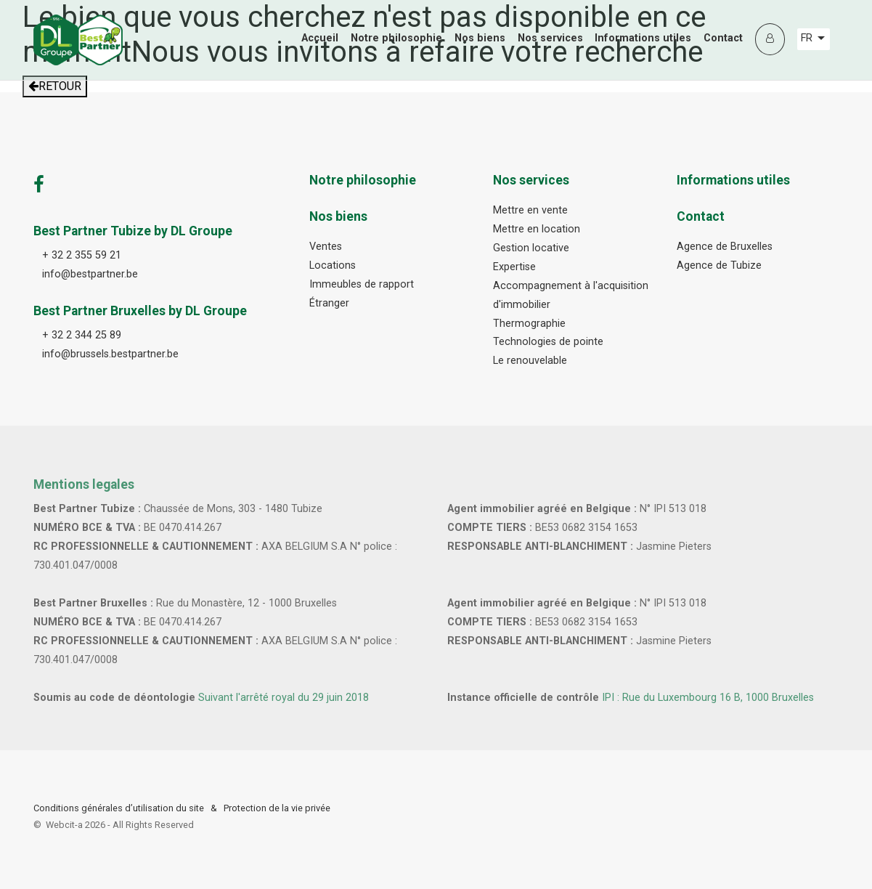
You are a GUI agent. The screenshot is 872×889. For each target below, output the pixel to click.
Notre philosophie (396, 38)
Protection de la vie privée (277, 808)
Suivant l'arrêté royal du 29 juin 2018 (283, 697)
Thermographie (529, 323)
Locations (332, 265)
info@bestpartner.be (90, 274)
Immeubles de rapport (361, 284)
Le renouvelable (530, 360)
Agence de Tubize (719, 265)
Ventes (325, 246)
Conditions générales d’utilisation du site (118, 808)
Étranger (329, 303)
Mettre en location (536, 229)
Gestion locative (531, 248)
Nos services (550, 38)
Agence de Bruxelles (725, 246)
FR (813, 38)
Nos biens (480, 38)
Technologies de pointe (548, 342)
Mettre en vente (530, 210)
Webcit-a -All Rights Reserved (120, 824)
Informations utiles (643, 38)
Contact (723, 38)
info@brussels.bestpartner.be (110, 354)
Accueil (319, 38)
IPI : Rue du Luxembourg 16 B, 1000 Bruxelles (708, 697)
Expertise (514, 267)
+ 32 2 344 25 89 (81, 335)
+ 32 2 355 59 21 (81, 255)
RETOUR (54, 86)
